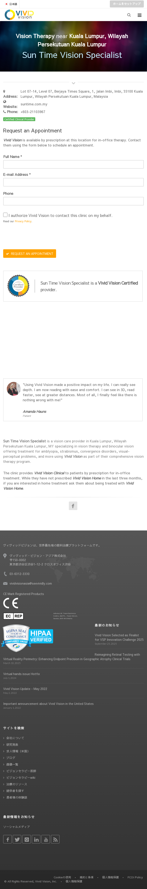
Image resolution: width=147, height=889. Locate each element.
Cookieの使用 (62, 877)
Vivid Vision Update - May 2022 (25, 689)
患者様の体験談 (16, 797)
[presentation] (35, 236)
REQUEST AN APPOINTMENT (29, 253)
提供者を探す (15, 791)
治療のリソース (16, 784)
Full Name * (12, 156)
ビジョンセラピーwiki (20, 777)
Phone (8, 193)
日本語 (11, 4)
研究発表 (12, 744)
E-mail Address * (17, 174)
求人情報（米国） (18, 751)
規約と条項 (86, 877)
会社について (15, 738)
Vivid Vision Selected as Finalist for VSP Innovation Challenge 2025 (119, 637)
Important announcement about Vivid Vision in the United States (48, 703)
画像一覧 (12, 764)
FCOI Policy (135, 877)
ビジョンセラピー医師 (21, 771)
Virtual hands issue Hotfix (21, 674)
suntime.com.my (34, 104)
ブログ (10, 758)
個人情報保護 (110, 877)
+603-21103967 (33, 111)
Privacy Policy (23, 221)
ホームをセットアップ (127, 4)
